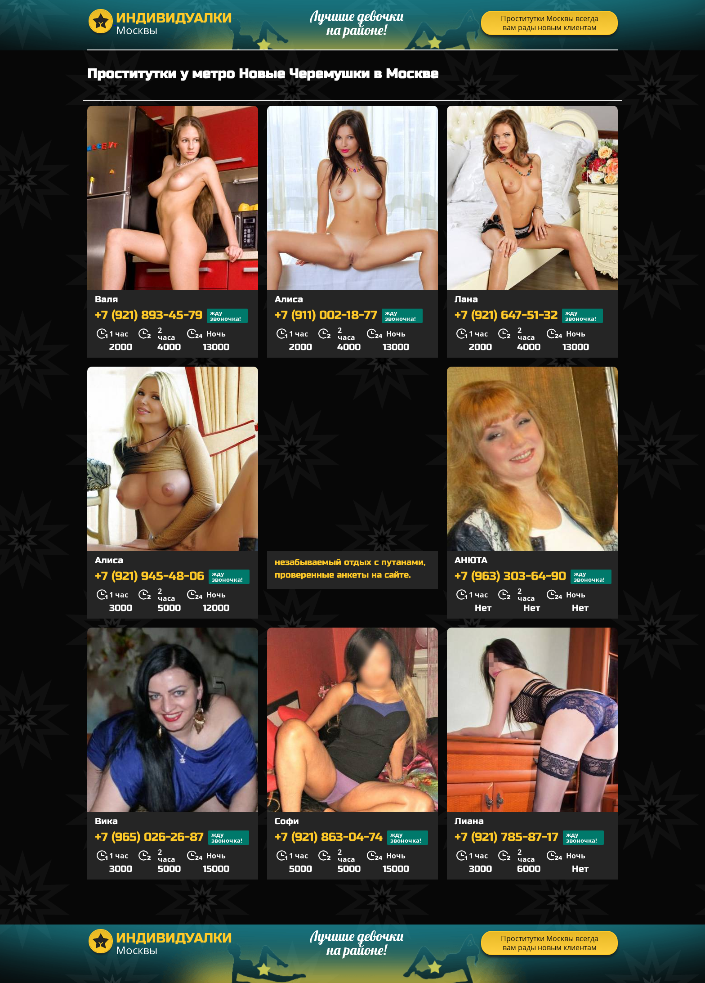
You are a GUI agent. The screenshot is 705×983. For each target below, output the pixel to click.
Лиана (469, 821)
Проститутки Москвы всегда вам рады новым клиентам (549, 22)
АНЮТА (471, 560)
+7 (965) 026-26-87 (172, 837)
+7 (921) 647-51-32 (529, 316)
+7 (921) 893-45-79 (171, 316)
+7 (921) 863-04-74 (351, 837)
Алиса (289, 299)
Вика (106, 821)
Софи (287, 821)
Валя (106, 299)
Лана (466, 299)
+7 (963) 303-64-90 (533, 577)
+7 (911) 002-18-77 (349, 316)
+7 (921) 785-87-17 (529, 837)
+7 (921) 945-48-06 (172, 577)
